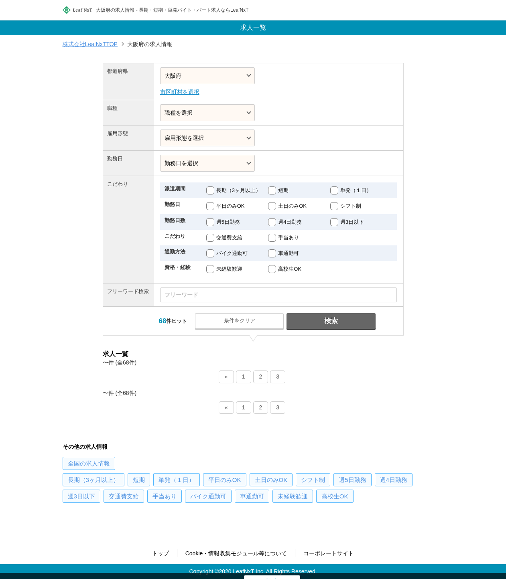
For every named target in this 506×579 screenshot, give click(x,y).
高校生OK (289, 269)
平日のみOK (230, 206)
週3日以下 (352, 222)
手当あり (288, 238)
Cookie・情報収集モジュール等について (236, 553)
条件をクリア (240, 321)
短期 (283, 190)
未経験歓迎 (229, 269)
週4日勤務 (290, 222)
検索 (330, 321)
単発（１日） (356, 190)
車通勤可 (288, 253)
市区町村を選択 (179, 92)
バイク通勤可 (232, 253)
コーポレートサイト (328, 553)
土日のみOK (292, 206)
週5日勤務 (228, 222)
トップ (160, 553)
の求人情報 (89, 463)
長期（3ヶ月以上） (238, 190)
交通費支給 (229, 238)
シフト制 (350, 206)
